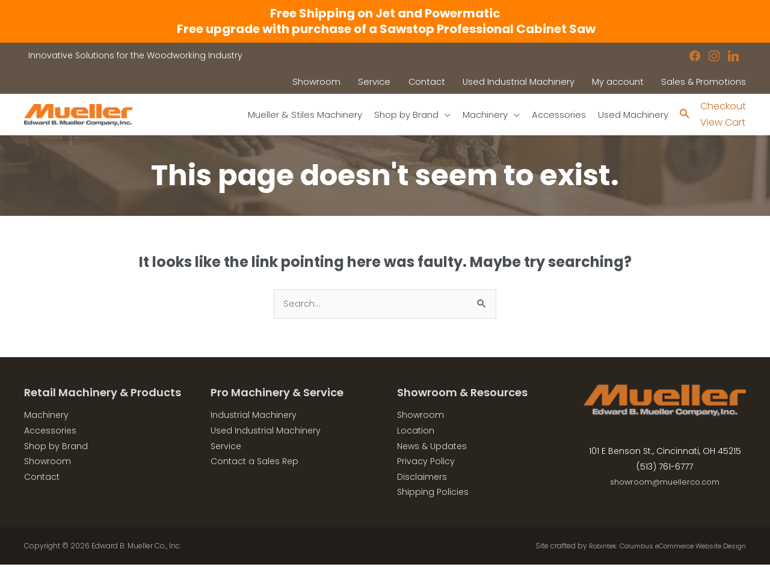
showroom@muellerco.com (665, 484)
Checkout (723, 107)
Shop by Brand (56, 448)
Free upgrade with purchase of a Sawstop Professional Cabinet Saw (385, 28)
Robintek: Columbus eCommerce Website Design (656, 548)
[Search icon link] (684, 115)
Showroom (47, 464)
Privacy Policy (426, 464)
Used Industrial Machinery (266, 433)
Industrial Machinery (254, 417)
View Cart (722, 123)
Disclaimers (422, 479)
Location (415, 433)
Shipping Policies (433, 494)
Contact (42, 479)
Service (226, 448)
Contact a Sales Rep (254, 464)
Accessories (50, 433)
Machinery (46, 417)
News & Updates (432, 448)
